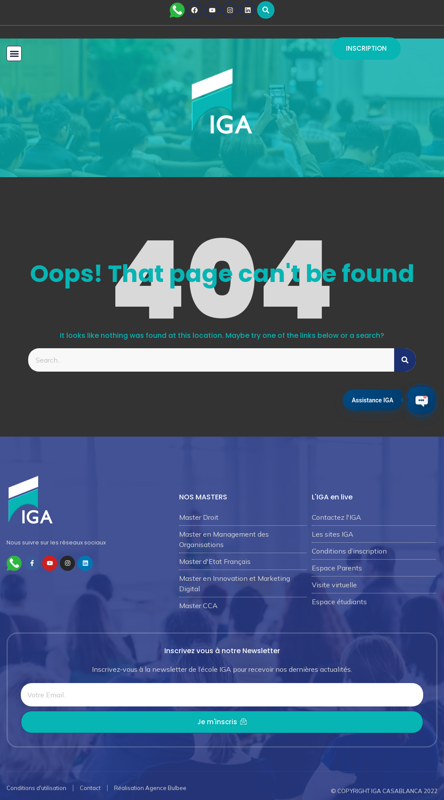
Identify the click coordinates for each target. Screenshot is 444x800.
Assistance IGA (372, 399)
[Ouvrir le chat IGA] (421, 400)
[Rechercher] (405, 360)
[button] (266, 10)
